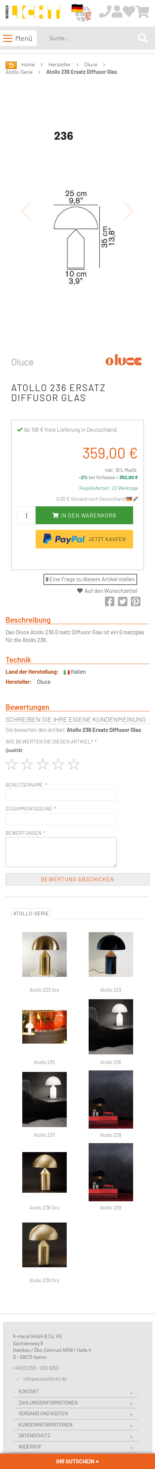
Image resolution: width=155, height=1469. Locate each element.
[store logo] (33, 14)
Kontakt (29, 1391)
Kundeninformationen (45, 1425)
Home (28, 64)
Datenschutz (34, 1435)
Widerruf (30, 1447)
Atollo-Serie (19, 72)
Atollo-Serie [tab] (31, 913)
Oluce (91, 64)
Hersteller (60, 64)
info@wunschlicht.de (45, 1379)
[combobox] (92, 38)
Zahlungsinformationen (48, 1403)
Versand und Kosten (43, 1413)
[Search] (142, 37)
